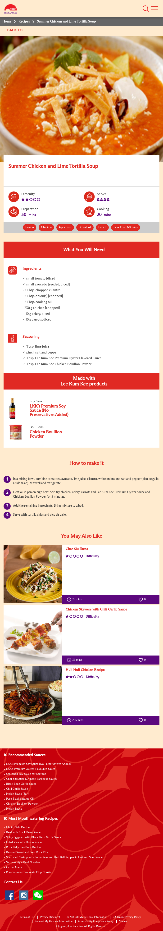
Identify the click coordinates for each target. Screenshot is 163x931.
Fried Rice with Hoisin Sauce (24, 842)
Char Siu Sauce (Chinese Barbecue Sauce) (31, 779)
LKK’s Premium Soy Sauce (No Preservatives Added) (38, 764)
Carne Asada (14, 867)
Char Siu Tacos (77, 549)
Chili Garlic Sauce (17, 789)
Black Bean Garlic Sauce (21, 784)
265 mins (76, 720)
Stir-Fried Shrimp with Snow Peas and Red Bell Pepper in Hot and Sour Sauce (54, 857)
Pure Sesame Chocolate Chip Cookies (29, 872)
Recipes (24, 21)
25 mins (75, 599)
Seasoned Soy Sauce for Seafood (26, 774)
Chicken (46, 227)
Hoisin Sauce (14, 808)
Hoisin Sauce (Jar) (17, 794)
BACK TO (15, 30)
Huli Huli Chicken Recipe (85, 670)
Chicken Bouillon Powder (22, 804)
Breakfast (85, 227)
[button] (146, 8)
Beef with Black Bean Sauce (23, 832)
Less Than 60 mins (125, 227)
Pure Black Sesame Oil (20, 799)
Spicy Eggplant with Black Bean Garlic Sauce (33, 837)
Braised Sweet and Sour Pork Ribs (27, 852)
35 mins (75, 660)
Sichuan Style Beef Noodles (23, 862)
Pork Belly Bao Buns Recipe (23, 847)
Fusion (29, 227)
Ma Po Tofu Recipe (18, 827)
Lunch (102, 227)
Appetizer (65, 227)
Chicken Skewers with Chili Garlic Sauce (96, 609)
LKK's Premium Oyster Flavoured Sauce (30, 769)
